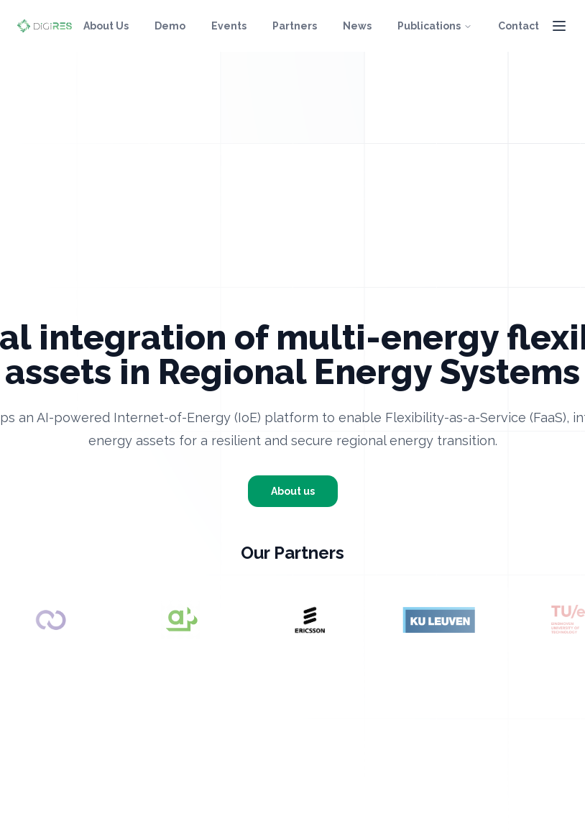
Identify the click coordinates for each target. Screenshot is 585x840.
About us (293, 491)
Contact (518, 26)
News (357, 26)
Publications (434, 26)
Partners (294, 26)
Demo (170, 26)
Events (229, 26)
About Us (106, 26)
